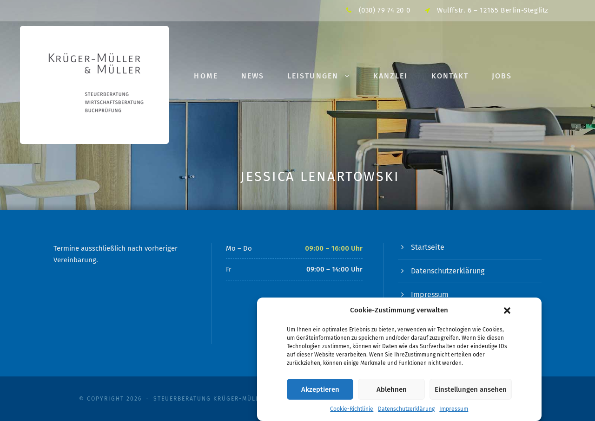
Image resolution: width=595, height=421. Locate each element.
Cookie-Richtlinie (351, 412)
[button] (507, 313)
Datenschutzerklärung (406, 412)
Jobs (502, 75)
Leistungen (312, 75)
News (252, 75)
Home (206, 75)
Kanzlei (390, 75)
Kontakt (450, 75)
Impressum (453, 412)
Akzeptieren (320, 392)
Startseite (427, 247)
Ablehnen (392, 392)
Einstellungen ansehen (471, 392)
